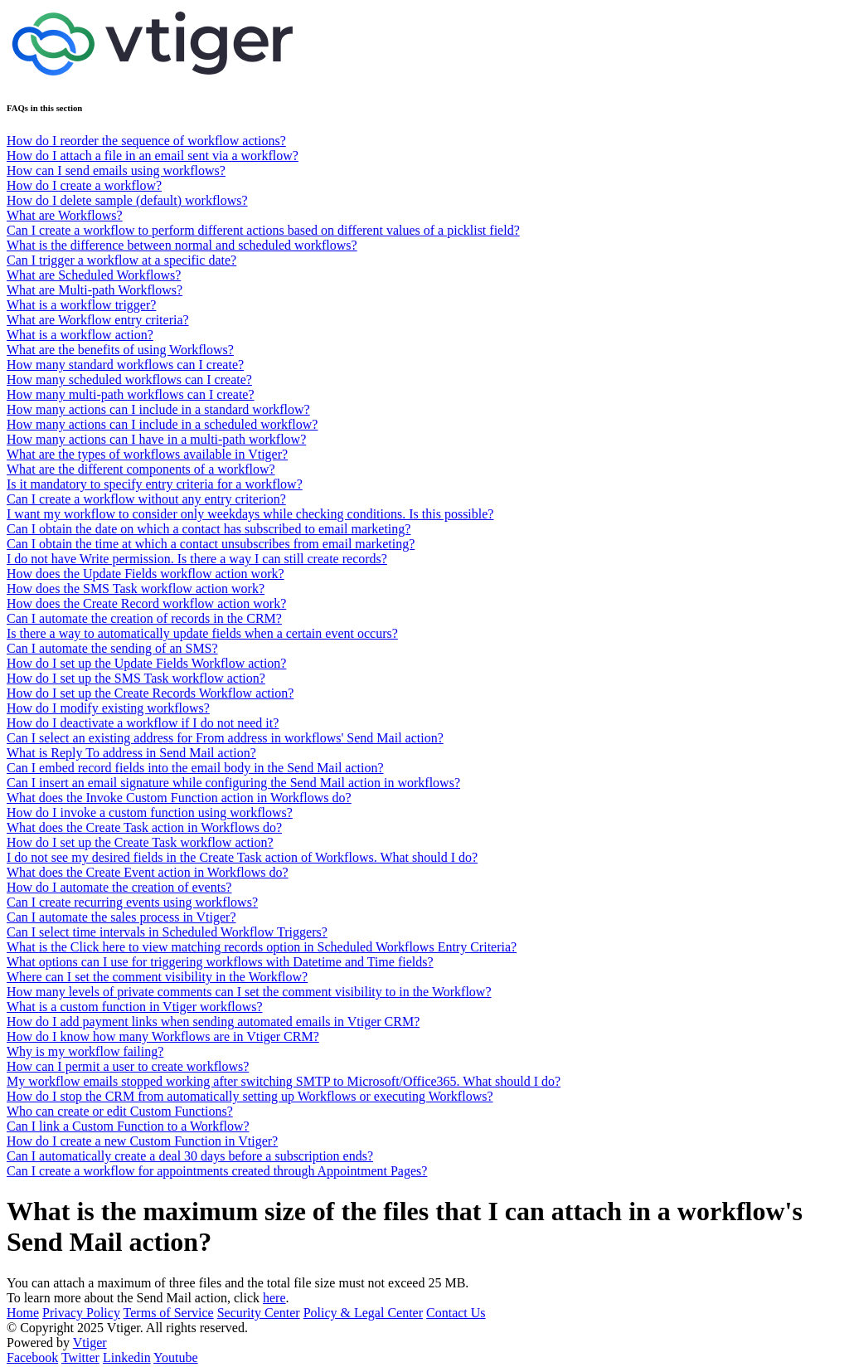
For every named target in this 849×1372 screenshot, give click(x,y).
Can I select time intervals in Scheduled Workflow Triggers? (167, 932)
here (274, 1298)
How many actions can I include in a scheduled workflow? (162, 424)
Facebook (32, 1357)
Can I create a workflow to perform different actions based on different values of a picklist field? (263, 230)
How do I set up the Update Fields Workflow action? (146, 663)
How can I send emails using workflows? (116, 170)
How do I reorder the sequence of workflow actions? (146, 141)
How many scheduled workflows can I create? (129, 379)
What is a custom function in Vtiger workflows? (135, 1007)
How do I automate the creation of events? (119, 887)
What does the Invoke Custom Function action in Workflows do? (179, 798)
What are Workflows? (65, 215)
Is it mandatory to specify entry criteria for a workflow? (155, 484)
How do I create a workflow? (84, 185)
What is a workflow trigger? (81, 305)
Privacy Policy (81, 1313)
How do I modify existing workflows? (108, 708)
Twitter (80, 1357)
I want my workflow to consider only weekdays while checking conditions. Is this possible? (250, 514)
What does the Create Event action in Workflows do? (148, 872)
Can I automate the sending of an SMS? (112, 648)
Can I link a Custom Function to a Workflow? (128, 1126)
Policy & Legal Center (363, 1313)
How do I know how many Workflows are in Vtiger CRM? (163, 1036)
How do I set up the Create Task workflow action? (140, 842)
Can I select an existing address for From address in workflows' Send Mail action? (225, 738)
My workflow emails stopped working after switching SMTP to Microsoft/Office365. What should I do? (283, 1081)
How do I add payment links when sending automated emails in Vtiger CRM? (213, 1021)
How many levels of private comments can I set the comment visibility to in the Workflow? (249, 992)
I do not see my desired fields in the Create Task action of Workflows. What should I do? (242, 857)
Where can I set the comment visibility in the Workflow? (157, 977)
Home (23, 1313)
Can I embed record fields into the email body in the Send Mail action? (195, 768)
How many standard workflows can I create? (125, 365)
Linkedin (127, 1357)
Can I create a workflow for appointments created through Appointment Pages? (217, 1171)
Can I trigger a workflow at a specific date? (121, 260)
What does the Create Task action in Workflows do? (144, 827)
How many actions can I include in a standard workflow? (158, 409)
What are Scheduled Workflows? (94, 275)
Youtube (175, 1357)
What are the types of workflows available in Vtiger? (147, 454)
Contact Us (456, 1313)
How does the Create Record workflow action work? (146, 603)
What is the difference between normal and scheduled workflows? (182, 245)
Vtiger (90, 1343)
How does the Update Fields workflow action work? (145, 574)
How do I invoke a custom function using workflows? (150, 812)
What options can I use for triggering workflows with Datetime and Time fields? (220, 962)
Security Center (258, 1313)
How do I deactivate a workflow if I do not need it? (143, 723)
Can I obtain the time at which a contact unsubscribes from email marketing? (211, 544)
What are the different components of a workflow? (141, 469)
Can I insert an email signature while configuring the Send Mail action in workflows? (233, 783)
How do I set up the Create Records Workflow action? (150, 693)
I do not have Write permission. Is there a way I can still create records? (197, 559)
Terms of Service (169, 1313)
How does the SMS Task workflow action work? (135, 588)
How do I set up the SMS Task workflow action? (136, 678)
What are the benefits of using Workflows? (120, 350)
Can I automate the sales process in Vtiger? (121, 917)
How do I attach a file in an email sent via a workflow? (152, 155)
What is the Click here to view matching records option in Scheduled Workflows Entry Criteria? (262, 947)
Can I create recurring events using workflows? (132, 902)
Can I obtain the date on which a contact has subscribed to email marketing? (208, 529)
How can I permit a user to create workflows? (128, 1066)
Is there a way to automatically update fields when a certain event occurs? (202, 633)
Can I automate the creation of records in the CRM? (144, 618)
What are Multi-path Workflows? (94, 290)
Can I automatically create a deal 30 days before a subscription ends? (190, 1156)
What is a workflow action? (80, 335)
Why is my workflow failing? (85, 1051)
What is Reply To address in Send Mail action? (131, 753)
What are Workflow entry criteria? (98, 320)
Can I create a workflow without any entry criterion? (146, 499)
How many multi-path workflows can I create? (131, 394)
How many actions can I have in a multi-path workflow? (156, 439)
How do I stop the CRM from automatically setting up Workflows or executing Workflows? (250, 1096)
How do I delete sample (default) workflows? (127, 200)
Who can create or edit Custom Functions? (120, 1111)
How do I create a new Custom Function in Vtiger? (142, 1141)
